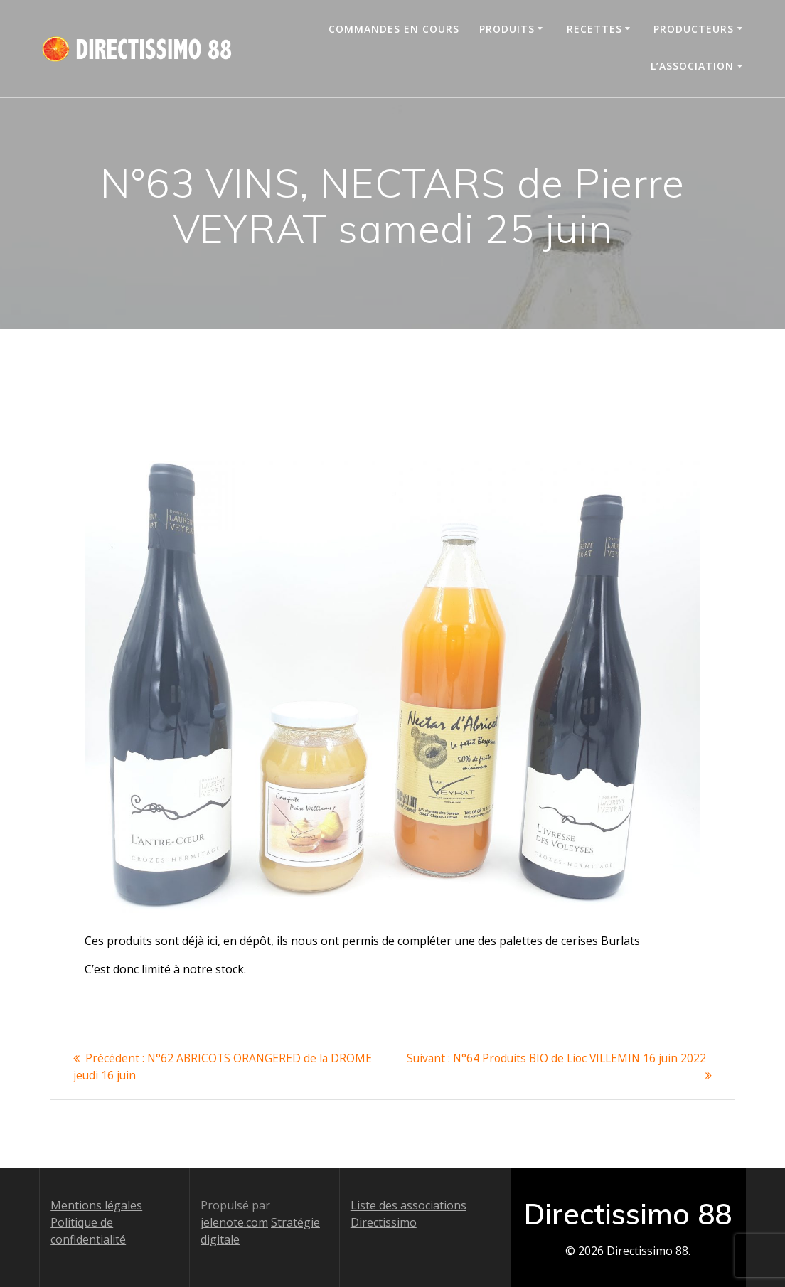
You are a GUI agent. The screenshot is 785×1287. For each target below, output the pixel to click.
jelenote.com (234, 1221)
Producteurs (693, 29)
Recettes (594, 29)
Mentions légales (96, 1204)
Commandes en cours (394, 29)
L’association (692, 66)
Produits (507, 29)
